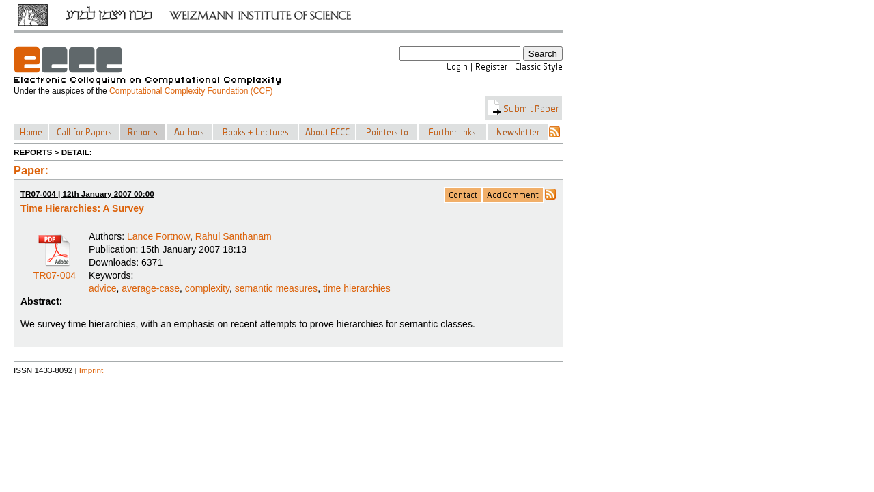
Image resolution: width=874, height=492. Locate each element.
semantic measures (276, 288)
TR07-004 (54, 270)
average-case (151, 288)
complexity (207, 288)
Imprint (91, 370)
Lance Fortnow (158, 236)
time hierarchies (357, 288)
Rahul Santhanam (233, 236)
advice (102, 288)
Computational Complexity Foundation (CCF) (190, 91)
